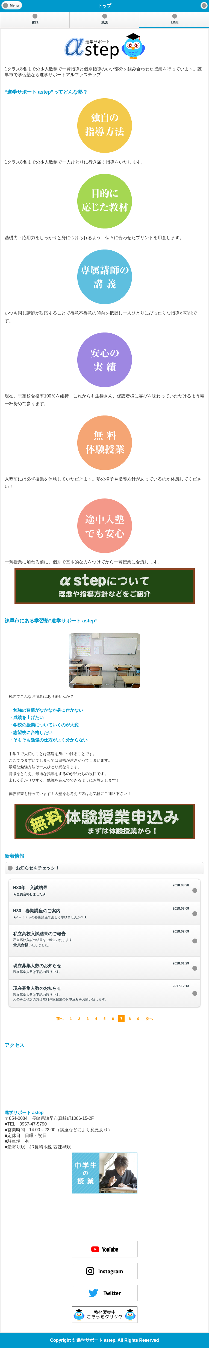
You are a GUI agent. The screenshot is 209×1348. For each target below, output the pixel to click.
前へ (59, 1019)
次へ (149, 1019)
